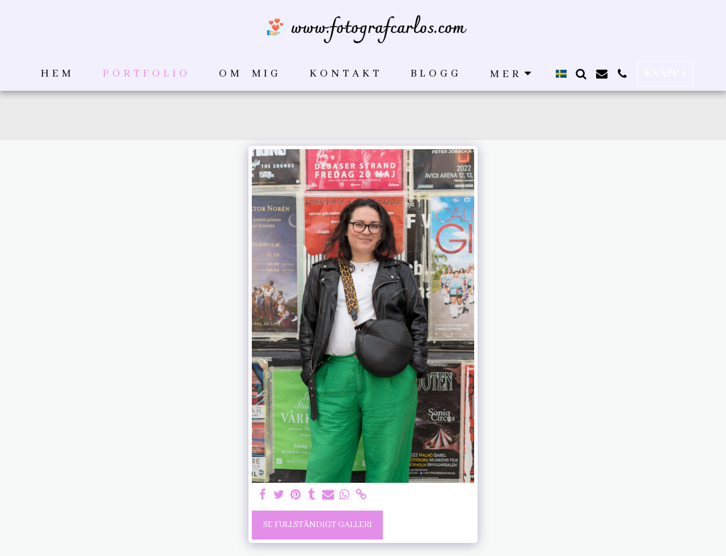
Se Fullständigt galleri (317, 524)
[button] (581, 73)
